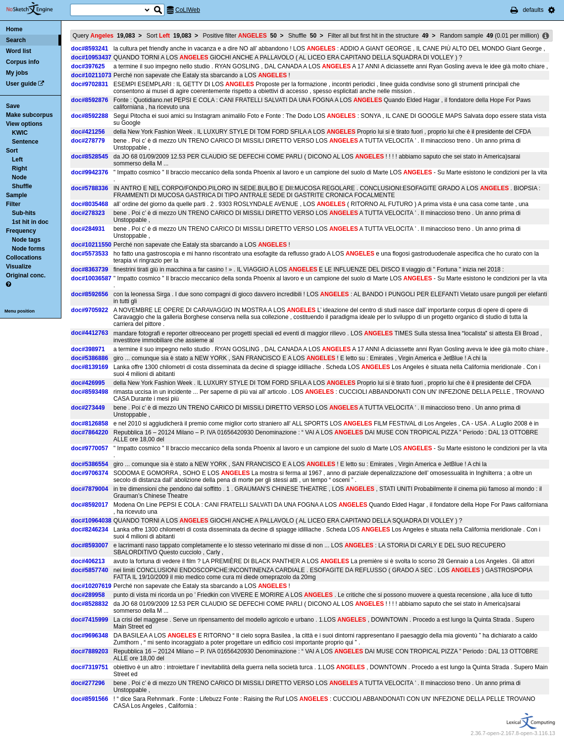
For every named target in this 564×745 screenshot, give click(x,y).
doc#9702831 (89, 84)
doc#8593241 (89, 48)
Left (17, 159)
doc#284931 (88, 228)
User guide (21, 83)
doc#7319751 (89, 667)
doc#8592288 (89, 115)
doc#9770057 (89, 448)
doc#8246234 (89, 529)
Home (14, 29)
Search (16, 40)
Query (104, 35)
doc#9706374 (89, 473)
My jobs (17, 72)
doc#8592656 (89, 294)
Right (19, 168)
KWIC (20, 132)
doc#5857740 (89, 570)
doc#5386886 (89, 358)
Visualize (18, 266)
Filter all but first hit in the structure (378, 35)
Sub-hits (24, 213)
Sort (12, 150)
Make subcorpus (29, 114)
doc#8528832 (89, 603)
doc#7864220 (89, 432)
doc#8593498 (89, 391)
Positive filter (239, 35)
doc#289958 (88, 594)
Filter (13, 204)
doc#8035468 (89, 204)
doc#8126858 (89, 423)
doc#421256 (88, 131)
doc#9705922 (89, 310)
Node (19, 177)
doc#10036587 (91, 278)
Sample (16, 195)
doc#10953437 (91, 57)
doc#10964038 (91, 520)
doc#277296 (88, 683)
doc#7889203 (89, 651)
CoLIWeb (187, 9)
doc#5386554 (89, 464)
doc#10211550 (91, 244)
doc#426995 (88, 382)
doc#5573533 (89, 253)
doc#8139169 (89, 367)
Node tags (26, 239)
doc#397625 (88, 66)
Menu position (19, 311)
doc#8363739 (89, 269)
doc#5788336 (89, 188)
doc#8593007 (89, 545)
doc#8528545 (89, 156)
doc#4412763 (89, 332)
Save (13, 106)
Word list (18, 51)
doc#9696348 (89, 635)
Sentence (25, 141)
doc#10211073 (91, 75)
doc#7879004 (89, 488)
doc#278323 (88, 213)
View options (24, 123)
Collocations (24, 257)
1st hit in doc (30, 221)
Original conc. (26, 275)
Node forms (28, 248)
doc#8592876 (89, 100)
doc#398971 (88, 349)
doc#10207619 (91, 586)
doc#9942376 (89, 172)
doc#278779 (88, 140)
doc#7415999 (89, 619)
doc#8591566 (89, 698)
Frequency (21, 230)
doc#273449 (88, 407)
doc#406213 (88, 561)
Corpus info (22, 61)
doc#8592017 (89, 504)
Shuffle (22, 186)
